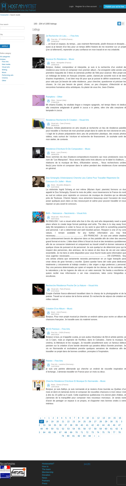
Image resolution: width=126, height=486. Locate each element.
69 (71, 432)
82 (79, 436)
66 (55, 432)
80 (68, 436)
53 (68, 429)
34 (49, 425)
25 (84, 421)
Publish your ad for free (114, 7)
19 (52, 421)
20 (57, 421)
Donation (46, 475)
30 (111, 421)
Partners (46, 481)
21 (63, 421)
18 (47, 421)
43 (98, 425)
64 (44, 432)
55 (79, 429)
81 (73, 436)
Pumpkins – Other (54, 97)
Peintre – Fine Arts (54, 361)
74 (98, 432)
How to (45, 466)
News (44, 478)
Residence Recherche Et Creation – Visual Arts (67, 120)
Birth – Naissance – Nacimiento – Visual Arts (66, 213)
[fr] (100, 6)
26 (90, 421)
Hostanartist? (48, 464)
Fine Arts (5, 62)
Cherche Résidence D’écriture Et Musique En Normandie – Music (76, 381)
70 (76, 432)
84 (89, 436)
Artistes (3, 59)
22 (68, 421)
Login (71, 6)
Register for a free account (86, 6)
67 (60, 432)
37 (66, 425)
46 (114, 425)
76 (109, 432)
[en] (85, 464)
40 (82, 425)
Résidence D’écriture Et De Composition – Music (68, 149)
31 (117, 421)
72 (87, 432)
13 (104, 418)
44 (103, 425)
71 (82, 432)
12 (98, 418)
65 (49, 432)
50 (52, 429)
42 (92, 425)
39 (76, 425)
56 (84, 429)
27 (95, 421)
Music (4, 72)
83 (84, 436)
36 (60, 425)
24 (79, 421)
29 (106, 421)
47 (119, 425)
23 (74, 421)
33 (44, 425)
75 (103, 432)
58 (95, 429)
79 (63, 436)
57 (90, 429)
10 (88, 418)
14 (109, 418)
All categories (5, 57)
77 (114, 432)
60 (106, 429)
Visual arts (6, 67)
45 (109, 425)
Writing (4, 70)
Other (4, 80)
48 (41, 429)
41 (87, 425)
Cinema (5, 78)
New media (6, 64)
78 (119, 432)
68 (66, 432)
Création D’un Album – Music (59, 309)
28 (101, 421)
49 (47, 429)
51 (57, 429)
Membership (47, 472)
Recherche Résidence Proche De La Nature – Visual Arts (72, 285)
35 (55, 425)
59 (101, 429)
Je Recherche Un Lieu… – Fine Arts (62, 36)
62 (117, 429)
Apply (5, 46)
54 (74, 429)
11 (93, 418)
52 (63, 429)
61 (111, 429)
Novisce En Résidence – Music (60, 59)
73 (92, 432)
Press (44, 483)
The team (46, 469)
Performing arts (7, 75)
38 (71, 425)
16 (120, 418)
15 (114, 418)
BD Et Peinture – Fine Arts (58, 329)
